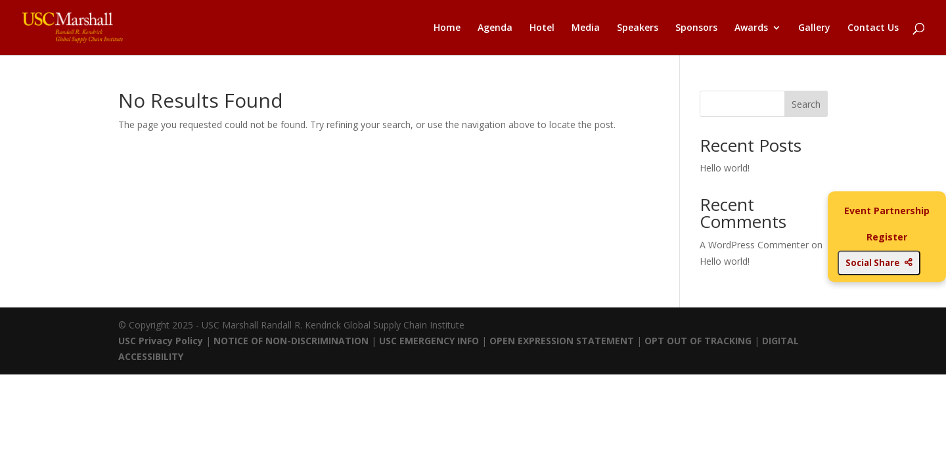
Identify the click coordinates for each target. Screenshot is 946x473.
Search (806, 104)
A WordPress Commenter (754, 244)
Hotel (541, 28)
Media (586, 28)
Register (887, 237)
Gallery (814, 28)
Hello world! (725, 168)
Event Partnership (887, 210)
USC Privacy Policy (160, 340)
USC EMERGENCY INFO (429, 340)
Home (447, 28)
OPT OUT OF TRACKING (698, 340)
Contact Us (873, 28)
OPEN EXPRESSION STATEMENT (561, 340)
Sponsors (696, 28)
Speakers (637, 28)
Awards (751, 28)
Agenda (495, 28)
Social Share (878, 263)
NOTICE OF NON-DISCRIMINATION (291, 340)
